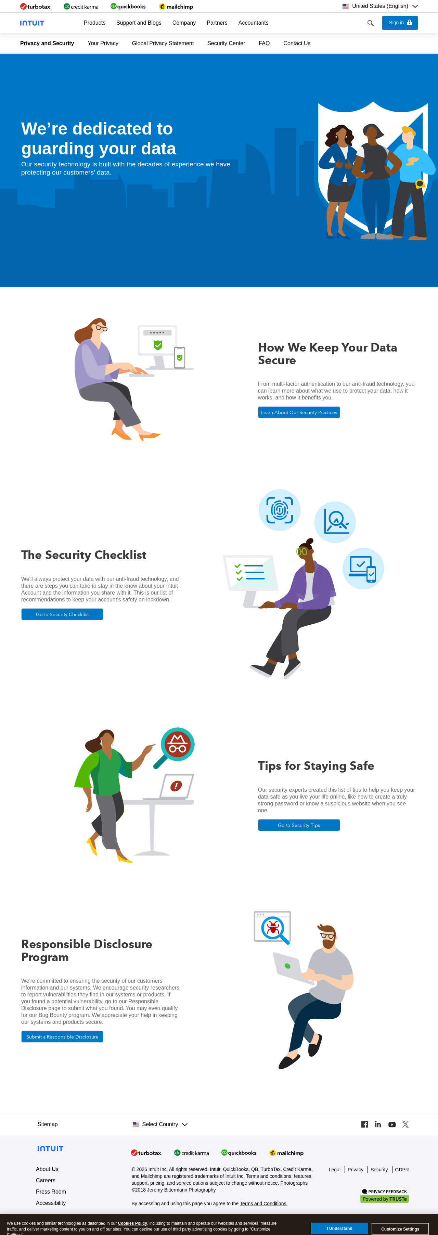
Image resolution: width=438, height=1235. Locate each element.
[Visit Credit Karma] (191, 1152)
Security (379, 1169)
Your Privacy (103, 43)
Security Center (226, 43)
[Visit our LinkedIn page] (378, 1124)
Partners (217, 23)
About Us (47, 1169)
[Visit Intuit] (146, 1152)
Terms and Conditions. (263, 1203)
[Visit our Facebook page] (364, 1124)
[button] (94, 23)
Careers (45, 1180)
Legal (334, 1169)
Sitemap (48, 1124)
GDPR (402, 1169)
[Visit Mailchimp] (286, 1152)
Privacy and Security (47, 43)
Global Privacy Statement (163, 43)
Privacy (355, 1169)
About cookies (147, 1217)
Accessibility (51, 1203)
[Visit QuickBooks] (239, 1152)
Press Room (51, 1192)
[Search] (370, 23)
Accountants (254, 23)
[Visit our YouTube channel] (391, 1124)
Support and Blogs (139, 23)
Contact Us (296, 43)
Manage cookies (183, 1217)
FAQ (264, 43)
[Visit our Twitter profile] (405, 1124)
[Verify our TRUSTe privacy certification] (384, 1195)
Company (184, 23)
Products (94, 23)
